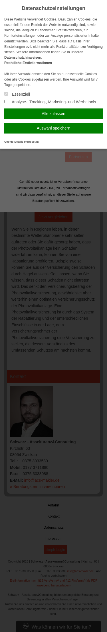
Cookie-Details (13, 141)
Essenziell (17, 94)
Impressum (31, 141)
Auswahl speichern (53, 128)
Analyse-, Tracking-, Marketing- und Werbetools (50, 102)
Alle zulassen (53, 113)
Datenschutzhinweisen (22, 57)
